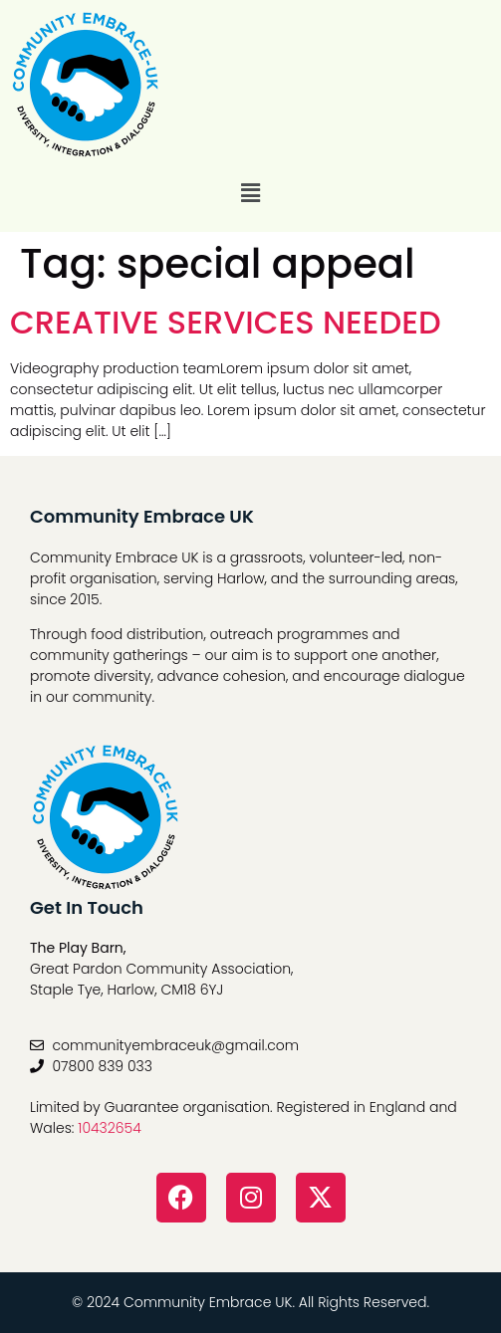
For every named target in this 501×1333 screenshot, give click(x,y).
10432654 (109, 1128)
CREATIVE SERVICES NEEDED (225, 322)
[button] (250, 193)
